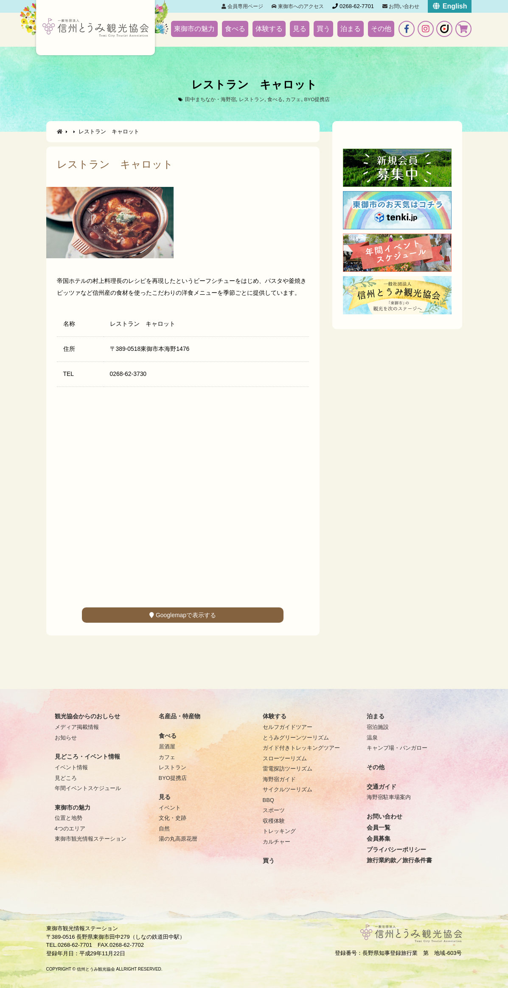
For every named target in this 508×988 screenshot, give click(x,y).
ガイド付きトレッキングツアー (301, 748)
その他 (381, 28)
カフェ (296, 99)
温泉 (372, 737)
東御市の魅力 (194, 28)
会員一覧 (378, 827)
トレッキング (279, 831)
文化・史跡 (172, 818)
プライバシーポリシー (396, 849)
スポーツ (274, 810)
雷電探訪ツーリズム (287, 768)
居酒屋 (167, 746)
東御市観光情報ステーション (90, 839)
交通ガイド (381, 786)
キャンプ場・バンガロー (397, 748)
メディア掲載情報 (77, 727)
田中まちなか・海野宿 (206, 99)
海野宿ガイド (279, 779)
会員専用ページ (242, 6)
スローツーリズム (285, 758)
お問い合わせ (400, 6)
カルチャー (276, 841)
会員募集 (378, 838)
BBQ (268, 800)
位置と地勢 (68, 818)
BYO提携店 (321, 99)
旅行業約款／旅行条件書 (399, 860)
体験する (269, 28)
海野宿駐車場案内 (389, 797)
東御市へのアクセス (298, 6)
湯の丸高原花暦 (178, 839)
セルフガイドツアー (287, 727)
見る (299, 28)
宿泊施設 (378, 727)
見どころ (66, 778)
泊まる (350, 28)
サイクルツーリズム (287, 789)
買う (323, 28)
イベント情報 (71, 767)
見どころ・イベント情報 (87, 756)
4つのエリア (70, 828)
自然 (164, 828)
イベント (170, 808)
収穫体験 (274, 821)
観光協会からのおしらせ (87, 716)
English (449, 6)
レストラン (251, 99)
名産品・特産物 (179, 716)
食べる (235, 28)
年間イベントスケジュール (88, 788)
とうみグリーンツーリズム (296, 737)
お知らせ (66, 737)
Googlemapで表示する (182, 615)
